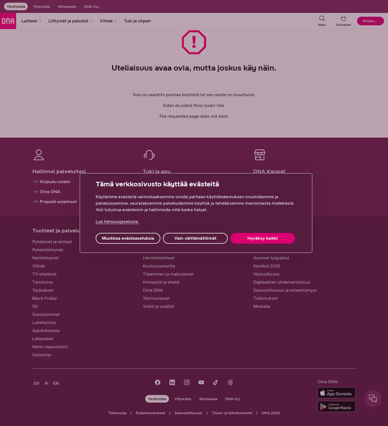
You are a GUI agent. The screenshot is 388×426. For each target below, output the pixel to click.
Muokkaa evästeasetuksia (128, 238)
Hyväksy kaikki (262, 238)
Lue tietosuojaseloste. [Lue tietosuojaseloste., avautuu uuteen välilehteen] (117, 221)
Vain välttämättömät (195, 238)
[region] (196, 213)
